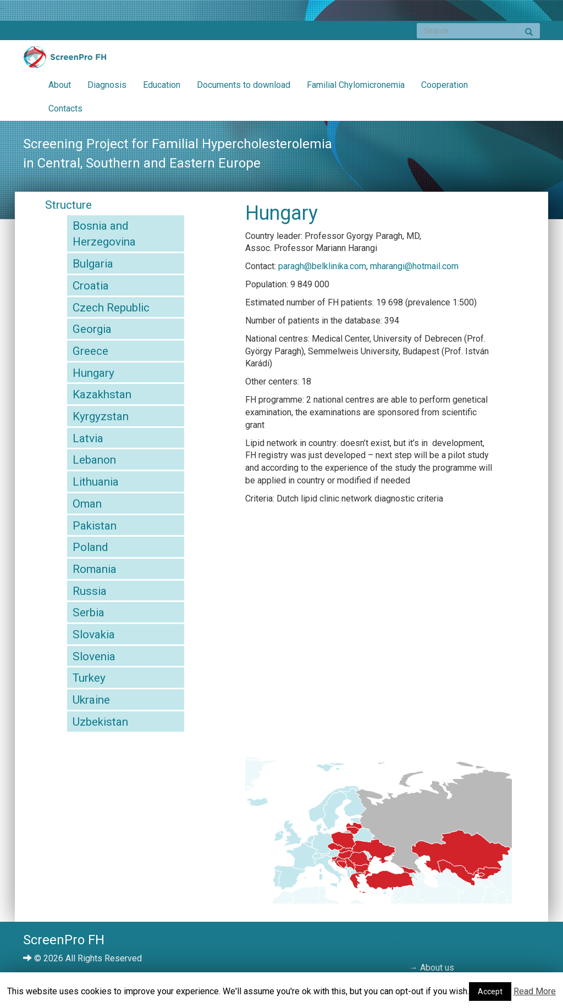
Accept (490, 991)
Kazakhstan (102, 394)
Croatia (91, 285)
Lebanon (94, 459)
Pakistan (95, 525)
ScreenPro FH (65, 60)
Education (161, 85)
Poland (90, 547)
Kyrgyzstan (101, 416)
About (59, 85)
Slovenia (94, 656)
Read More (535, 991)
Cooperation (444, 85)
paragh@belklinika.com (322, 266)
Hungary (93, 373)
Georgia (92, 329)
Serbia (88, 612)
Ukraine (91, 699)
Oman (87, 503)
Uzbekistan (100, 721)
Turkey (89, 677)
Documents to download (243, 85)
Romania (95, 569)
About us (437, 967)
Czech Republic (111, 307)
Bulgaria (93, 263)
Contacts (65, 108)
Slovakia (94, 634)
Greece (90, 351)
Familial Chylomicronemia (356, 85)
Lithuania (96, 481)
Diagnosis (106, 85)
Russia (90, 591)
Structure (68, 204)
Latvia (88, 438)
